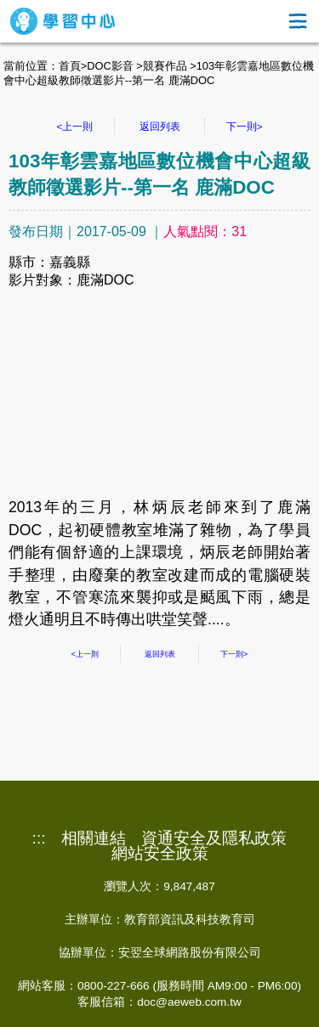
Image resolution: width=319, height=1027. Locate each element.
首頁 (70, 65)
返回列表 (160, 126)
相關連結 (93, 838)
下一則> (244, 126)
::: (39, 838)
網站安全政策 (159, 854)
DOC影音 (110, 65)
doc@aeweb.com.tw (189, 1002)
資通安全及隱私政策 (214, 838)
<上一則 (75, 126)
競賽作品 (165, 65)
